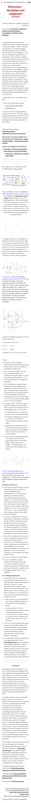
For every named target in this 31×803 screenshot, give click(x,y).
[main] (16, 11)
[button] (2, 2)
